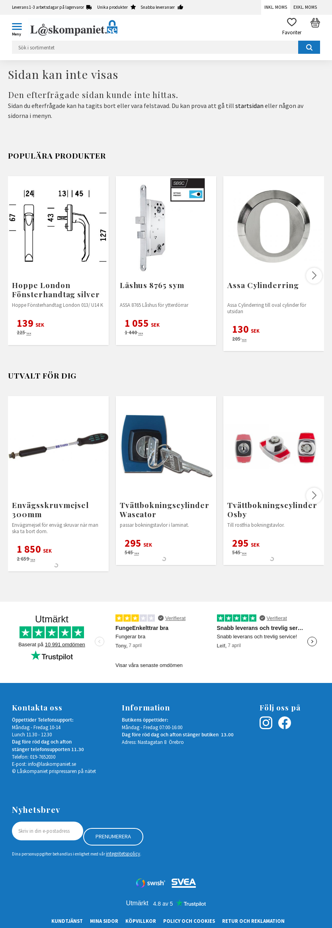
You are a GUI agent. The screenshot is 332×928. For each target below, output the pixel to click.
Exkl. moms (305, 7)
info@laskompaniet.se (52, 764)
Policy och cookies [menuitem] (189, 921)
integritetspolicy (123, 853)
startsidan (249, 106)
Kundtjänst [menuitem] (67, 921)
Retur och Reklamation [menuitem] (253, 921)
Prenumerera (113, 836)
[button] (20, 28)
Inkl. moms (275, 7)
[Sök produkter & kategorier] (166, 47)
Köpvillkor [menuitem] (140, 921)
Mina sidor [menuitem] (104, 921)
